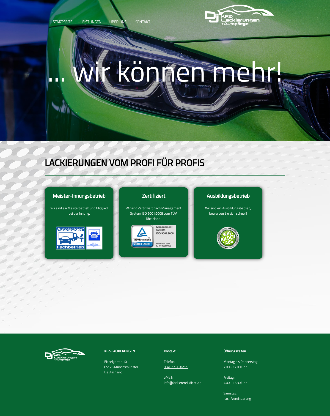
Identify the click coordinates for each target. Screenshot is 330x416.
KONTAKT (142, 22)
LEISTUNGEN (90, 22)
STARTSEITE (62, 22)
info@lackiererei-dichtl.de (182, 382)
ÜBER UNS (117, 22)
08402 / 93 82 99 (176, 366)
